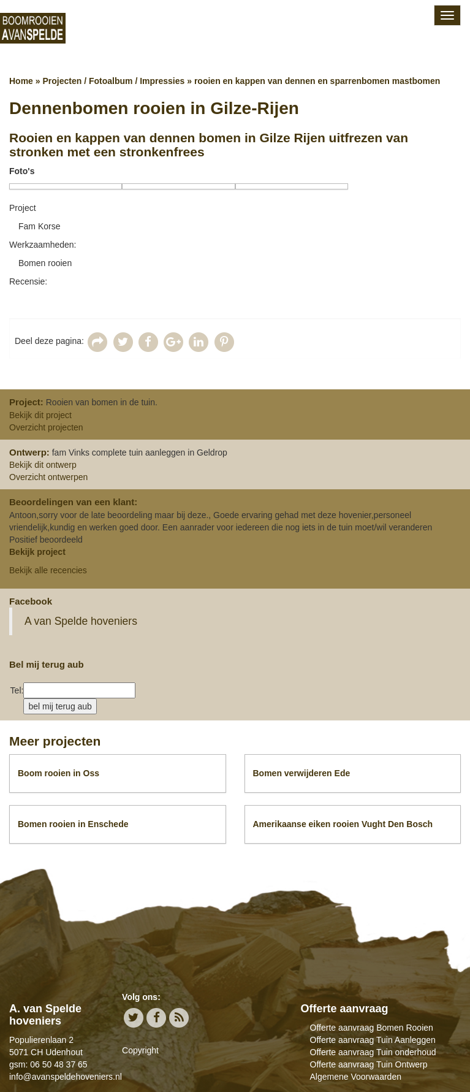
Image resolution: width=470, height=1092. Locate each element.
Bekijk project (37, 552)
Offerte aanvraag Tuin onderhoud (373, 1052)
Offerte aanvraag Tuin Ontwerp (369, 1064)
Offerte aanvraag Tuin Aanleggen (373, 1040)
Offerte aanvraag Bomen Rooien (371, 1028)
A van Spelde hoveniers (81, 621)
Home (21, 81)
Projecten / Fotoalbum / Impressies (113, 81)
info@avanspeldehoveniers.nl (65, 1077)
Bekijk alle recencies (48, 570)
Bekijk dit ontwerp (43, 465)
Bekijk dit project (40, 415)
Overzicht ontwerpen (48, 477)
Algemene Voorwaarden (355, 1077)
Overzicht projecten (46, 427)
